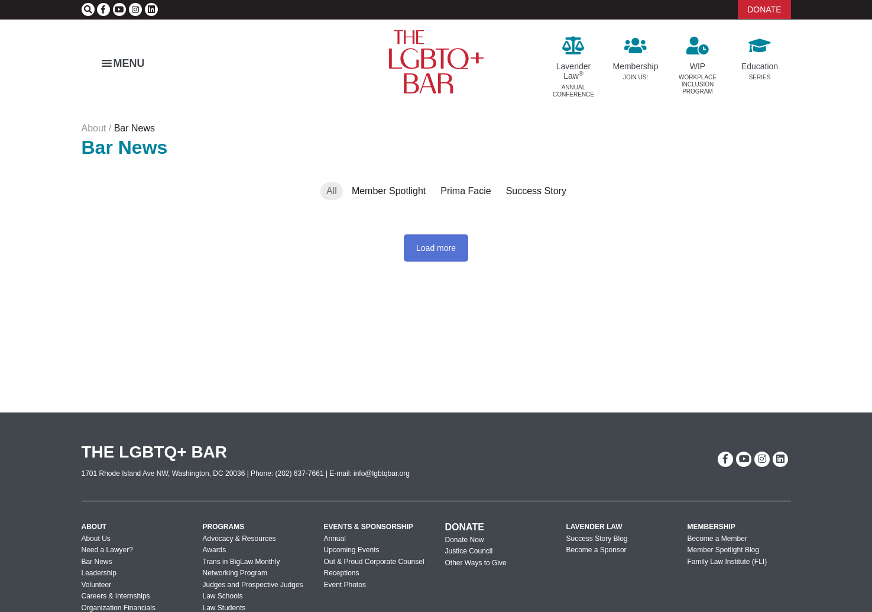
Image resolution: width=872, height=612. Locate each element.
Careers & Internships (116, 596)
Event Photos (345, 585)
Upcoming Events (352, 550)
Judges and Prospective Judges (253, 585)
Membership (711, 527)
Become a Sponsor (596, 550)
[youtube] (119, 9)
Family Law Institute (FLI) (727, 562)
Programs (224, 527)
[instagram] (135, 9)
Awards (214, 550)
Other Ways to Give (476, 563)
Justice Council (469, 551)
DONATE (764, 9)
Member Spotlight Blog (723, 550)
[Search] (88, 9)
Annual (335, 538)
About (94, 128)
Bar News (97, 562)
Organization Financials (118, 608)
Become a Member (717, 538)
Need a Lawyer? (107, 550)
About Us (96, 538)
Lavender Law (594, 527)
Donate (464, 527)
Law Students (224, 608)
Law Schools (223, 596)
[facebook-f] (103, 9)
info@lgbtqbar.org (382, 473)
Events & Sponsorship (368, 527)
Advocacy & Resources (239, 538)
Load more (436, 248)
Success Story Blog (597, 538)
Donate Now (464, 540)
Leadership (99, 573)
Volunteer (97, 585)
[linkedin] (151, 9)
